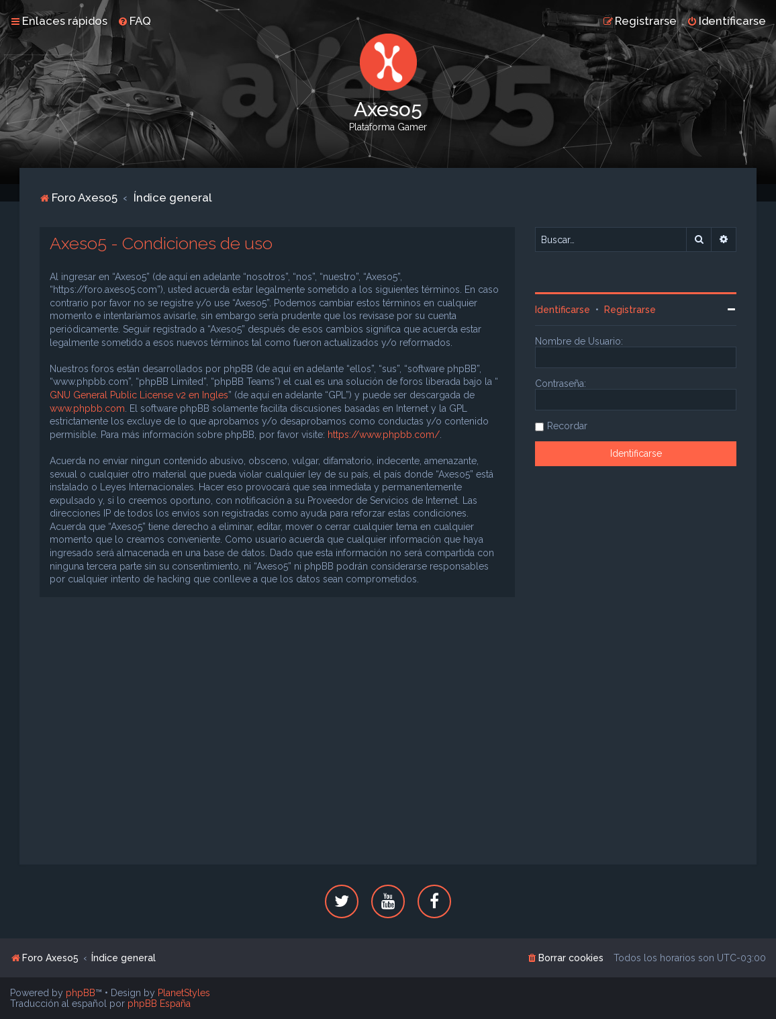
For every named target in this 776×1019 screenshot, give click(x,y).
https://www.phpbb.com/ (384, 434)
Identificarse (562, 309)
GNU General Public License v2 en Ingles (139, 395)
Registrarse (630, 309)
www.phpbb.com (87, 408)
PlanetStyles (184, 992)
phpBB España (159, 1003)
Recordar (567, 425)
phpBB (80, 992)
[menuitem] (134, 20)
